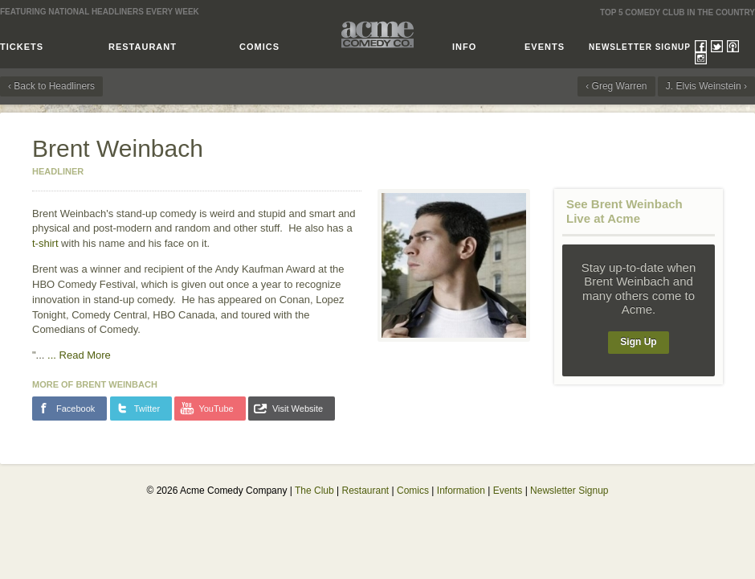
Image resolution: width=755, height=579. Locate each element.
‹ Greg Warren (616, 86)
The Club (314, 490)
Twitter (717, 46)
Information (461, 490)
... (79, 355)
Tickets (21, 46)
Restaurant (142, 46)
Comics (259, 46)
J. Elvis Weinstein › (706, 86)
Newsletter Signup (640, 47)
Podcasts (733, 46)
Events (544, 46)
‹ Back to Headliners (51, 86)
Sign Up (638, 341)
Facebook (701, 46)
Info (464, 46)
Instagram (701, 58)
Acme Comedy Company (377, 34)
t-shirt (45, 243)
